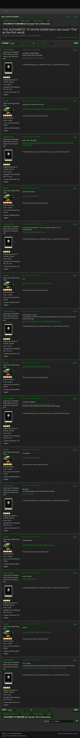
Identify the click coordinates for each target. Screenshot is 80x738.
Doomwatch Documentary (31, 457)
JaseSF (6, 101)
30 (29, 43)
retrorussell (8, 50)
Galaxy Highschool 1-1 (30, 578)
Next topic (73, 37)
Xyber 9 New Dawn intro (30, 196)
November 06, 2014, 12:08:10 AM (31, 224)
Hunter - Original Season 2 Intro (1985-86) (36, 632)
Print (76, 43)
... (23, 43)
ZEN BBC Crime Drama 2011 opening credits (37, 283)
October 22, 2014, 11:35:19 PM (31, 188)
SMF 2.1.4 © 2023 (7, 733)
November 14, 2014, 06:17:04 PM (31, 485)
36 (47, 43)
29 (25, 43)
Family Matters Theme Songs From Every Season (39, 544)
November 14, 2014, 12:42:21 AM (31, 449)
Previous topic (62, 37)
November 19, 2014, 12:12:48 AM (31, 573)
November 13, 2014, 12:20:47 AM (31, 362)
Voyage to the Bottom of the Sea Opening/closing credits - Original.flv (46, 108)
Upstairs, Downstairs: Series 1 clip (34, 57)
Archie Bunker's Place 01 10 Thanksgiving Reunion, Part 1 (42, 321)
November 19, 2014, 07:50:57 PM (31, 624)
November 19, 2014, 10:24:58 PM (31, 660)
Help (59, 733)
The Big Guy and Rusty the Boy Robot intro (36, 366)
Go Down (5, 43)
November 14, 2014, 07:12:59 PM (31, 537)
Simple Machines (16, 733)
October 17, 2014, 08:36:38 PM (31, 137)
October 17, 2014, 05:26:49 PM (31, 49)
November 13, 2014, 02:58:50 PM (31, 398)
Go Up (4, 710)
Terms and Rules (66, 733)
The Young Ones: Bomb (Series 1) (34, 232)
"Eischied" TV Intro (29, 493)
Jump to (46, 721)
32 (38, 43)
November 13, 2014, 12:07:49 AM (31, 311)
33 (42, 43)
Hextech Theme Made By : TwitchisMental (14, 736)
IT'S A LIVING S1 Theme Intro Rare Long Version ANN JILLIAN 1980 (44, 668)
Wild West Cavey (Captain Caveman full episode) (39, 404)
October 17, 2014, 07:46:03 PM (31, 101)
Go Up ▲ (75, 733)
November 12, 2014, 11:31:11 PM (31, 275)
